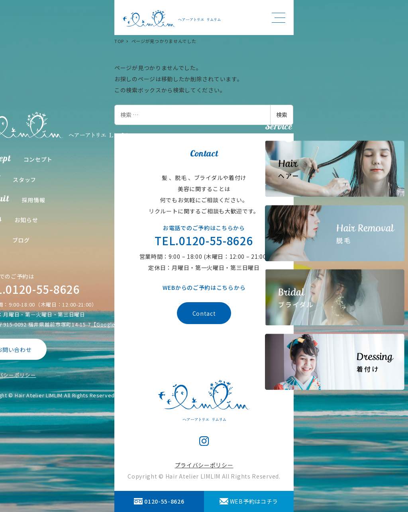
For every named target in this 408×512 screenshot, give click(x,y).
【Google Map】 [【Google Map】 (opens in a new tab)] (112, 324)
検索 (281, 115)
